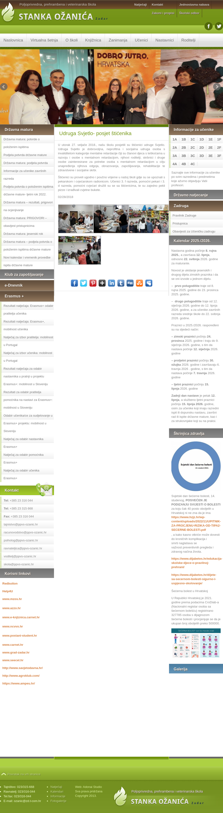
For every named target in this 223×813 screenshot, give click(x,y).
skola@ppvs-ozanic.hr (19, 564)
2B (183, 147)
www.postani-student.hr (19, 635)
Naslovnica (13, 40)
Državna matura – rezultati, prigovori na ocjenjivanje (28, 206)
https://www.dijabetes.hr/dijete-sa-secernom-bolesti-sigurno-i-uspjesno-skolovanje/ (193, 579)
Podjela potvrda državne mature (25, 155)
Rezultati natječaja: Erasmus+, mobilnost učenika (24, 325)
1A (175, 139)
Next (217, 87)
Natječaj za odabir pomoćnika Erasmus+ (24, 458)
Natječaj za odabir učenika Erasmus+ (21, 474)
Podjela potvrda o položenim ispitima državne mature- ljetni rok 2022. (28, 190)
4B (183, 164)
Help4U (7, 591)
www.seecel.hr (12, 660)
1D (202, 139)
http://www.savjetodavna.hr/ (22, 668)
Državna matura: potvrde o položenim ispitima (22, 143)
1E (210, 139)
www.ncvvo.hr (12, 626)
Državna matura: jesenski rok (23, 234)
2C (192, 147)
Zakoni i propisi (163, 13)
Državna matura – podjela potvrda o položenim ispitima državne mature (28, 245)
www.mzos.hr (12, 599)
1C (192, 139)
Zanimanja (118, 40)
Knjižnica (93, 40)
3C (192, 156)
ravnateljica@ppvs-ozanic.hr (23, 548)
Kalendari (56, 791)
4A (175, 164)
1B (183, 139)
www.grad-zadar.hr (16, 652)
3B (183, 156)
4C (192, 164)
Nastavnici (164, 40)
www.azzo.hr (11, 608)
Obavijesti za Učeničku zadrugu (194, 231)
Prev (4, 87)
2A (175, 147)
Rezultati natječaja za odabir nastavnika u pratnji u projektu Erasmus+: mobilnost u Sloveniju (26, 376)
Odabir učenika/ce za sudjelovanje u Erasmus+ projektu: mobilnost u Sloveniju (28, 423)
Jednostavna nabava (194, 4)
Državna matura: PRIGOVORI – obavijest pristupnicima (25, 222)
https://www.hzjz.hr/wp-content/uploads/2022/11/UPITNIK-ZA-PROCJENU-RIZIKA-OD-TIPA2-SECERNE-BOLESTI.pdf (196, 523)
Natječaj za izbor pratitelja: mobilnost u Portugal (28, 341)
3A (175, 156)
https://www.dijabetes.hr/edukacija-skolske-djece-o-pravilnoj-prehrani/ (196, 563)
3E (210, 156)
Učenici (141, 40)
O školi (71, 40)
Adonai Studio (92, 787)
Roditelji (188, 40)
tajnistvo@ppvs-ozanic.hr (21, 524)
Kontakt (157, 4)
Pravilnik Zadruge (184, 215)
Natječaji (140, 4)
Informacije (57, 796)
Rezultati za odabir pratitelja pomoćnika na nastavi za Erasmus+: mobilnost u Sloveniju (28, 399)
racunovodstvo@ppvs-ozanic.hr (25, 532)
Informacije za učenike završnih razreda (25, 174)
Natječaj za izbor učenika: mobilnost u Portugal (28, 356)
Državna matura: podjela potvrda (26, 163)
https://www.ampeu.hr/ (18, 683)
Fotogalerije (58, 801)
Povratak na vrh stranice (24, 774)
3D (202, 156)
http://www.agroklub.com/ (20, 675)
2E (210, 147)
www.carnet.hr (12, 644)
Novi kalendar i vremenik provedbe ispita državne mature (27, 261)
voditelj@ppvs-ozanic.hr (20, 556)
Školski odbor (189, 13)
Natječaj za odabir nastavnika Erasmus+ (23, 442)
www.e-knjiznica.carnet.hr (21, 617)
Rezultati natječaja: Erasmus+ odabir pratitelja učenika (28, 309)
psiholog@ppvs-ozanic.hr (21, 540)
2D (202, 147)
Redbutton (10, 583)
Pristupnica (180, 223)
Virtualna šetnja (44, 40)
